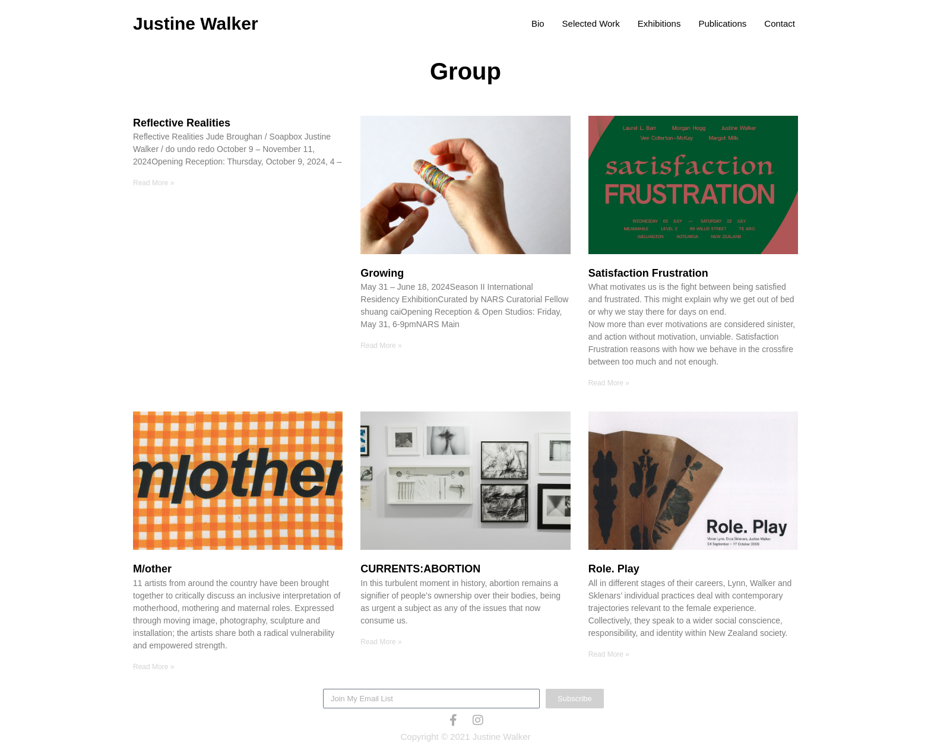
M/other (152, 569)
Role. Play (613, 569)
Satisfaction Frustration (648, 273)
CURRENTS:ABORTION (420, 569)
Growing (382, 273)
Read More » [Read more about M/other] (153, 667)
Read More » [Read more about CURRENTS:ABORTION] (380, 642)
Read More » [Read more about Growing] (380, 345)
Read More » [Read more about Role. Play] (608, 654)
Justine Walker (195, 23)
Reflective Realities (181, 123)
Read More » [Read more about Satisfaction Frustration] (608, 383)
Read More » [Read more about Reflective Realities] (153, 183)
